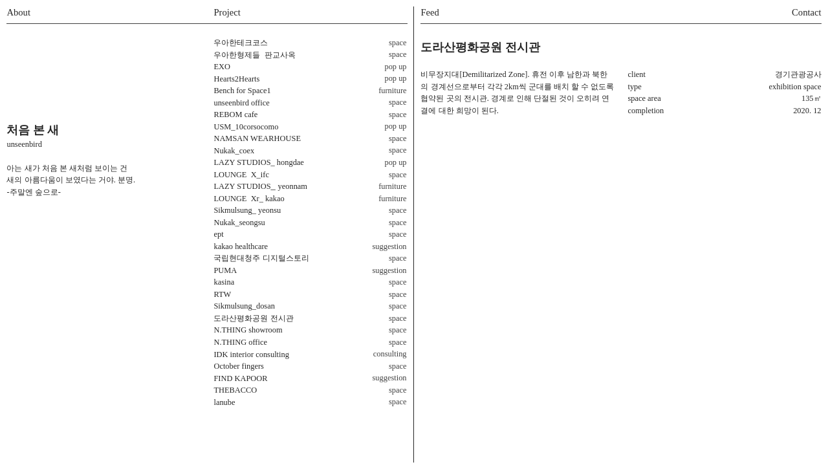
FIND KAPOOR (240, 378)
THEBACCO (235, 390)
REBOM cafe (235, 114)
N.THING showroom (247, 329)
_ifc (240, 174)
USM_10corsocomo (245, 126)
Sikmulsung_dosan (243, 306)
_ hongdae (287, 162)
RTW (222, 294)
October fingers (238, 366)
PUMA (225, 270)
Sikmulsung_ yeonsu (247, 210)
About (18, 12)
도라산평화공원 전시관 (253, 318)
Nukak (224, 222)
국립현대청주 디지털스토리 (261, 258)
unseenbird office (241, 102)
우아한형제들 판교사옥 (254, 55)
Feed (429, 12)
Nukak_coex (233, 150)
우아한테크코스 (240, 42)
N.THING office (240, 342)
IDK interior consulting (251, 354)
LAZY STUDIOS (241, 162)
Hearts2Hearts (236, 78)
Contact (806, 12)
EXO (221, 66)
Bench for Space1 (241, 90)
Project (226, 12)
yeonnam (292, 186)
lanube (224, 402)
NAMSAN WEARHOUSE (257, 138)
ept (218, 234)
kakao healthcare (240, 246)
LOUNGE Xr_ (238, 198)
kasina (223, 282)
